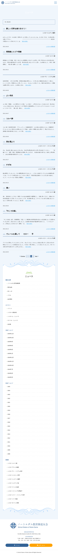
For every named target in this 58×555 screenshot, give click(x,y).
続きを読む (25, 41)
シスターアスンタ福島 (13, 467)
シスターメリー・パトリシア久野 (16, 495)
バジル (9, 295)
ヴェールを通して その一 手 (19, 234)
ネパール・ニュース (13, 320)
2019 (9, 410)
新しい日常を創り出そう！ (16, 29)
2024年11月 (11, 361)
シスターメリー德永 (13, 499)
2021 (9, 402)
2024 (9, 390)
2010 (9, 446)
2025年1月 (10, 353)
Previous (22, 256)
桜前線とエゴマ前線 (13, 52)
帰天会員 (10, 287)
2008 (9, 454)
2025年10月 (11, 337)
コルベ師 (9, 119)
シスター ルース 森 (12, 463)
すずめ (8, 165)
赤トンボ (10, 291)
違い (8, 188)
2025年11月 (11, 333)
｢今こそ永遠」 (11, 211)
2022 (9, 398)
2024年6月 (10, 373)
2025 (9, 386)
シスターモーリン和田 (13, 502)
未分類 (9, 324)
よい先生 (9, 95)
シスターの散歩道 (50, 46)
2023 (9, 394)
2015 (9, 426)
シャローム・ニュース (13, 316)
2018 (9, 414)
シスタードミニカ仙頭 (13, 487)
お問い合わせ (42, 545)
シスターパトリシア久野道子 (15, 491)
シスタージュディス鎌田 (14, 479)
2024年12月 (11, 357)
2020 (9, 406)
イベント (10, 308)
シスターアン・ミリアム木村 (15, 471)
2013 (9, 434)
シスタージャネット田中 (14, 475)
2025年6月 (10, 349)
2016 (9, 422)
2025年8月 (10, 345)
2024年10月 (11, 365)
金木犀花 (10, 299)
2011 (9, 442)
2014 (9, 430)
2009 (9, 450)
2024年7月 (10, 369)
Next (37, 256)
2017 (9, 418)
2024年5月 (10, 377)
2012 (9, 438)
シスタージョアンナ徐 (13, 483)
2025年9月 (10, 341)
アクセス (18, 545)
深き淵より (10, 142)
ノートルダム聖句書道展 (14, 283)
